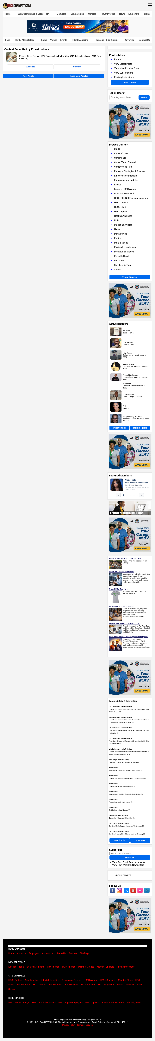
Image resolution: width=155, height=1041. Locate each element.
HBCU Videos (55, 984)
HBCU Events (71, 984)
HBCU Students (107, 980)
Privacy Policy (68, 1025)
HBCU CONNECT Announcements (131, 198)
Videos (53, 40)
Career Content (121, 153)
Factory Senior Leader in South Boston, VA (122, 786)
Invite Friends (68, 966)
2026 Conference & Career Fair (33, 14)
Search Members (35, 966)
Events (63, 40)
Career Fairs (120, 158)
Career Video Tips (123, 166)
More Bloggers (140, 428)
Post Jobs (140, 840)
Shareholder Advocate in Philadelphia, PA (121, 818)
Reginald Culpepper (130, 375)
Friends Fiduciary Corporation (118, 815)
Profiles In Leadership (125, 247)
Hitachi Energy (113, 767)
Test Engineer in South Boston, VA (119, 810)
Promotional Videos (124, 251)
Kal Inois (126, 331)
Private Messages (125, 966)
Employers (133, 14)
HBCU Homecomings (18, 1002)
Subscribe (30, 67)
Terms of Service (85, 1025)
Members (61, 14)
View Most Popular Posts (126, 68)
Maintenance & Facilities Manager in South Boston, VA (126, 794)
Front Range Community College (119, 759)
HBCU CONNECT (129, 364)
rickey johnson (128, 394)
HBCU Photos (39, 984)
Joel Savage (128, 342)
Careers (92, 14)
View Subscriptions (123, 72)
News (122, 14)
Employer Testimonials (125, 175)
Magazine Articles (123, 225)
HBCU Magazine (80, 40)
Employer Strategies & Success (129, 171)
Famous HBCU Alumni (107, 40)
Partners (73, 953)
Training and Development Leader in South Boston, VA (125, 770)
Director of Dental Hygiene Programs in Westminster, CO (126, 826)
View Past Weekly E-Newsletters (128, 865)
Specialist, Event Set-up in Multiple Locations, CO (124, 762)
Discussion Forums (71, 980)
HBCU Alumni (90, 980)
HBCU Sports (120, 211)
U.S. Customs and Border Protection (120, 706)
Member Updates (105, 966)
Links (117, 220)
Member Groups (86, 966)
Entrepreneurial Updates (126, 180)
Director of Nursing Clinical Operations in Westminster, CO (127, 834)
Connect (77, 67)
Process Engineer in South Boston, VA (120, 802)
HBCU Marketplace (24, 40)
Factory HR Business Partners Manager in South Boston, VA (127, 778)
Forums (147, 14)
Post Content (130, 82)
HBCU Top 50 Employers (70, 1002)
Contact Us (144, 40)
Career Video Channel (125, 162)
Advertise (129, 40)
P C (124, 406)
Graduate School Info (124, 193)
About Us (21, 953)
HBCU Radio (120, 207)
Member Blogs (125, 980)
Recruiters (119, 260)
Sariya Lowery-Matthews (132, 417)
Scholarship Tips (122, 265)
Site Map (84, 953)
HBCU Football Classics (44, 1002)
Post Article (28, 76)
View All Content (130, 277)
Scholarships (77, 14)
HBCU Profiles (108, 14)
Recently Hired (121, 256)
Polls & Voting (121, 242)
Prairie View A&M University (71, 56)
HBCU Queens (121, 202)
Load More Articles (79, 76)
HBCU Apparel (88, 984)
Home (7, 14)
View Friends (53, 966)
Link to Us (61, 953)
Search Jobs (119, 840)
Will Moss (127, 384)
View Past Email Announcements (128, 862)
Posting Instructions (124, 77)
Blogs (7, 40)
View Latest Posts (123, 64)
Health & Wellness (123, 216)
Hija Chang (127, 353)
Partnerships (120, 233)
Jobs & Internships (50, 980)
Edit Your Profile (16, 966)
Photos (43, 40)
